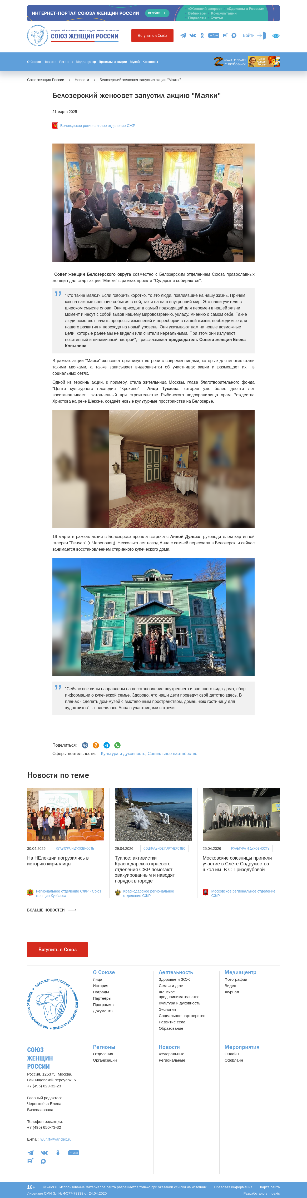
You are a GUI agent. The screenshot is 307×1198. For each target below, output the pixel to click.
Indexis (274, 1193)
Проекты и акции (113, 61)
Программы (103, 1004)
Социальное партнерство (182, 1015)
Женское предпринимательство (179, 994)
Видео (230, 985)
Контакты (150, 61)
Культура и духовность (123, 753)
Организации (105, 1060)
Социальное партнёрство (172, 753)
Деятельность (176, 972)
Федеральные (171, 1054)
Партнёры (102, 998)
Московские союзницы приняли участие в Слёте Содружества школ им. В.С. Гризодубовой (237, 863)
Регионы (66, 61)
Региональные (172, 1060)
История (100, 985)
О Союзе (34, 61)
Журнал (232, 992)
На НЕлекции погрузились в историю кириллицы (58, 860)
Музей (135, 61)
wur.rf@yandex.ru (56, 1139)
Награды (101, 992)
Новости (50, 61)
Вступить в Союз (152, 35)
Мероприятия (242, 1047)
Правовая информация (233, 1187)
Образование (171, 1028)
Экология (167, 1009)
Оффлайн (234, 1060)
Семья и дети (171, 985)
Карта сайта (270, 1187)
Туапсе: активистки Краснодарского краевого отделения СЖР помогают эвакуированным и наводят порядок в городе (145, 869)
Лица (97, 979)
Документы (103, 1011)
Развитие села (172, 1022)
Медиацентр (86, 61)
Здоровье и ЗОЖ (174, 979)
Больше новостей (51, 910)
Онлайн (232, 1054)
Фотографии (236, 979)
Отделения (103, 1054)
